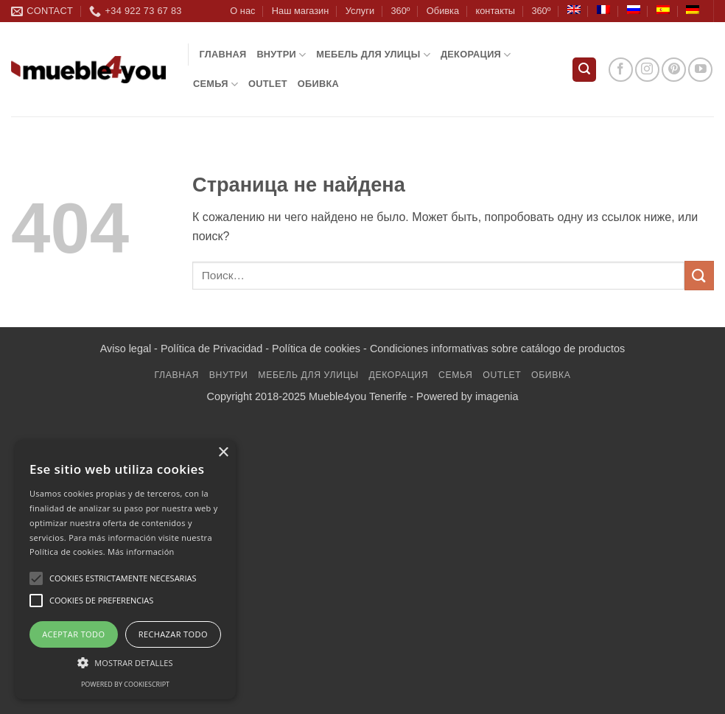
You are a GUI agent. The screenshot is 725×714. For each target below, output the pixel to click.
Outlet (267, 83)
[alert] (125, 569)
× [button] (222, 452)
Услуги (360, 10)
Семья (215, 84)
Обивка (443, 10)
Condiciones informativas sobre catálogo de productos (497, 348)
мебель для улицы (373, 55)
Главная (223, 54)
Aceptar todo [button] (73, 634)
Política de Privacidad (211, 348)
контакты (495, 10)
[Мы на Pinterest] (674, 69)
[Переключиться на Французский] (603, 9)
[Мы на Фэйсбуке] (621, 69)
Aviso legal (125, 348)
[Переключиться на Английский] (574, 9)
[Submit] (699, 275)
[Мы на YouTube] (700, 69)
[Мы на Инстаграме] (647, 69)
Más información (141, 551)
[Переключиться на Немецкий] (692, 9)
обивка (318, 83)
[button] (584, 69)
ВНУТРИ (281, 55)
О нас (242, 10)
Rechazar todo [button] (173, 634)
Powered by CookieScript (125, 684)
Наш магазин (300, 10)
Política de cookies (316, 348)
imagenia (496, 396)
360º (400, 10)
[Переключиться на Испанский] (663, 9)
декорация (476, 55)
